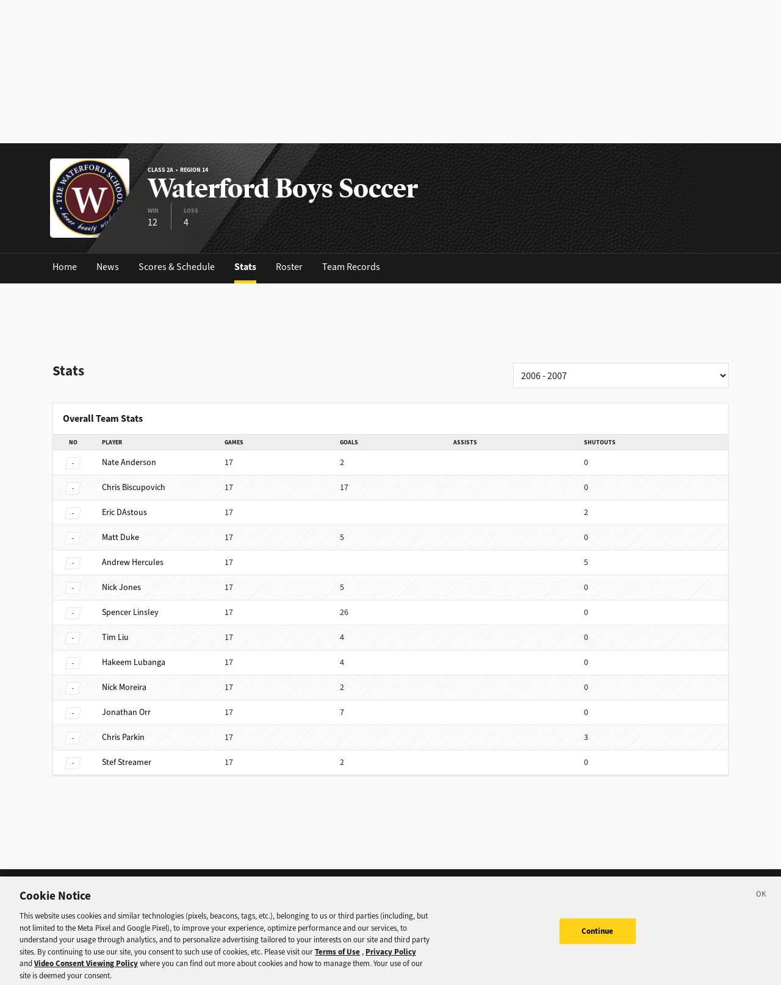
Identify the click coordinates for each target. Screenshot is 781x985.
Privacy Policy (390, 958)
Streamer (126, 762)
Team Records (351, 266)
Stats (245, 266)
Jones (121, 587)
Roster (289, 266)
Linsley (130, 612)
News (107, 266)
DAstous (124, 512)
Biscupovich (133, 487)
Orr (126, 712)
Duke (120, 537)
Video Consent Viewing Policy (86, 969)
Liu (115, 637)
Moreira (124, 687)
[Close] (761, 902)
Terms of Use (337, 958)
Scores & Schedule (177, 266)
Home (64, 266)
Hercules (133, 562)
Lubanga (133, 662)
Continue (597, 937)
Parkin (123, 737)
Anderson (129, 462)
